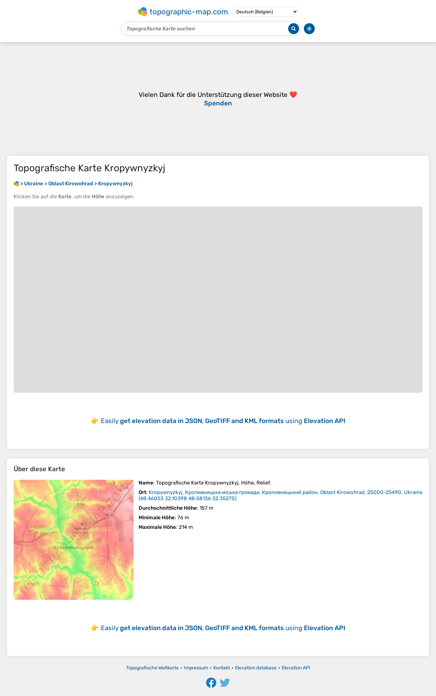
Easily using (223, 421)
